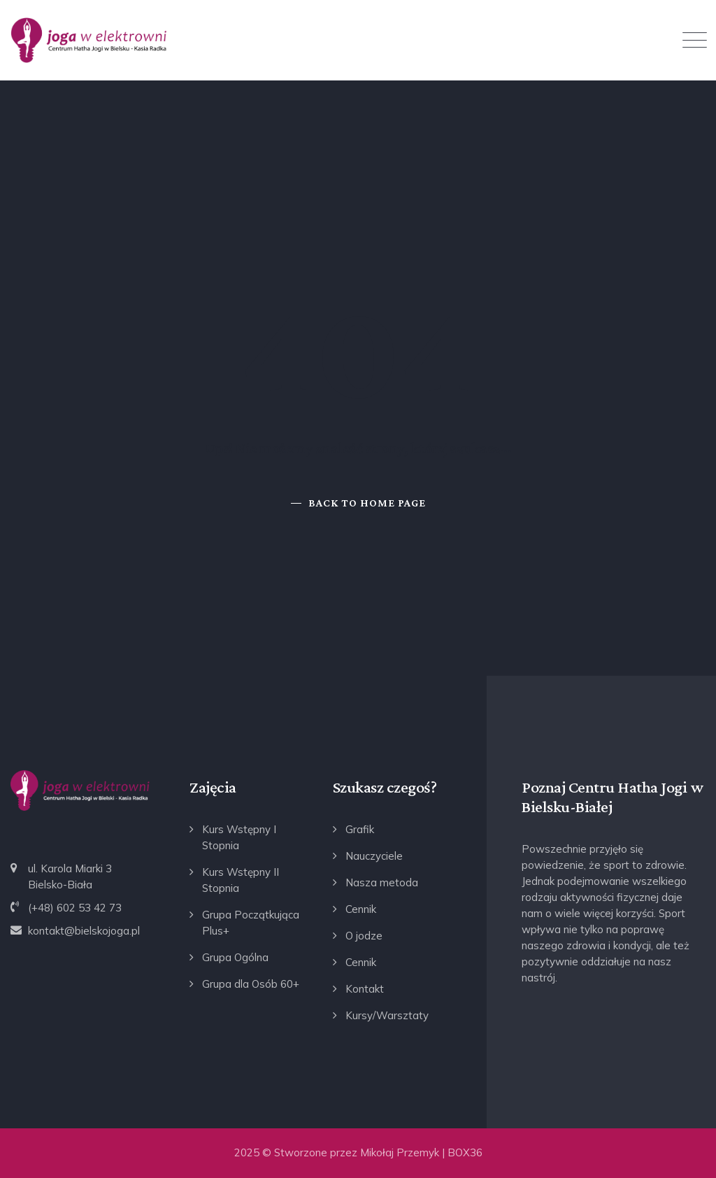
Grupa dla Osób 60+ (250, 984)
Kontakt (364, 988)
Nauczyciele (374, 856)
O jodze (363, 935)
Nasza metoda (381, 882)
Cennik (360, 909)
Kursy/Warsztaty (387, 1015)
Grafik (359, 829)
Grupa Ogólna (235, 957)
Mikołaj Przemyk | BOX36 (421, 1152)
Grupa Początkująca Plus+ (250, 922)
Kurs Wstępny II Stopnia (240, 880)
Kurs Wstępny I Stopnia (239, 837)
